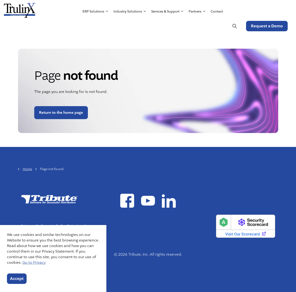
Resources (194, 8)
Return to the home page (61, 112)
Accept (16, 279)
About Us (172, 8)
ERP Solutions (93, 26)
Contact (216, 26)
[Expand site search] (234, 26)
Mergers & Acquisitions (230, 8)
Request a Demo (266, 26)
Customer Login (273, 8)
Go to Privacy (34, 262)
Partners (194, 26)
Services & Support (165, 26)
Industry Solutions (127, 26)
